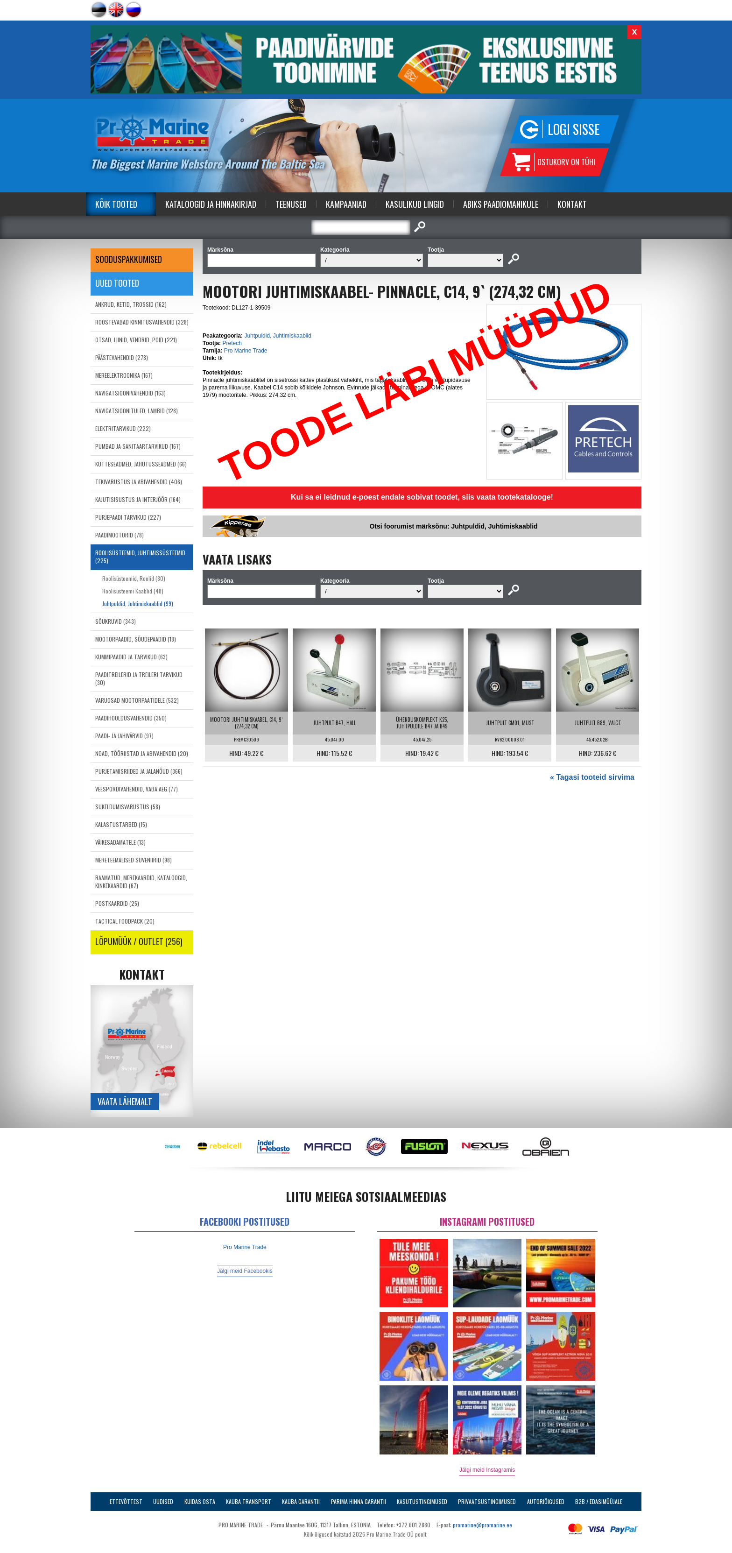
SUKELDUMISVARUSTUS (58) (127, 807)
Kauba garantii (301, 1501)
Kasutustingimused (422, 1501)
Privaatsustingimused (487, 1501)
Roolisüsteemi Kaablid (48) (132, 591)
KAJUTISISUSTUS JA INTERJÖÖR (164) (138, 499)
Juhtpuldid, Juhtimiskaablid (277, 335)
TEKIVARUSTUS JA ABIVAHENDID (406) (138, 482)
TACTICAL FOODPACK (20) (125, 921)
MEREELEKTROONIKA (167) (124, 375)
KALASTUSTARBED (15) (121, 824)
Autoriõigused (545, 1501)
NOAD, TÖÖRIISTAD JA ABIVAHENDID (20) (141, 753)
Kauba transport (248, 1501)
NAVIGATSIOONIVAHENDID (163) (130, 393)
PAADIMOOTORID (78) (119, 535)
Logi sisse (574, 129)
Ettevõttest (126, 1501)
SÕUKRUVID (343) (115, 621)
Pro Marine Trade (245, 350)
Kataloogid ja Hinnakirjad (210, 204)
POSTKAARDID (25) (117, 903)
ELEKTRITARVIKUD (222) (123, 428)
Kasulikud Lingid (415, 204)
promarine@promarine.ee (482, 1525)
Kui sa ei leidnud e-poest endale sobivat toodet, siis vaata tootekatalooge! (422, 497)
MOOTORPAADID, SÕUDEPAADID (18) (135, 639)
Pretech (231, 343)
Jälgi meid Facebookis (245, 1271)
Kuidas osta (199, 1501)
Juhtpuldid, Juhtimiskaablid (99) (137, 603)
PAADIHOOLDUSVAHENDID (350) (131, 718)
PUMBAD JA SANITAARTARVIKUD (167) (138, 446)
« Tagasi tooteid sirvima (592, 777)
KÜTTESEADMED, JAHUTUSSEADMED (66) (141, 464)
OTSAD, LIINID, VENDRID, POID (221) (136, 340)
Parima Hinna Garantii (358, 1501)
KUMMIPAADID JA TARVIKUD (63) (131, 657)
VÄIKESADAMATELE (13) (120, 842)
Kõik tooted (116, 204)
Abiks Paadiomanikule (500, 204)
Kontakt (572, 204)
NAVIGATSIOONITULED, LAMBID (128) (136, 411)
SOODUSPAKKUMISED (128, 259)
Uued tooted (117, 283)
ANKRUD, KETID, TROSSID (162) (131, 304)
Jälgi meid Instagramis (487, 1470)
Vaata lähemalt (125, 1101)
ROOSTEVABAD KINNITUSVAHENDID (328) (142, 322)
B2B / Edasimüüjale (598, 1501)
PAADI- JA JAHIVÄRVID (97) (124, 736)
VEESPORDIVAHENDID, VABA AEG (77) (136, 789)
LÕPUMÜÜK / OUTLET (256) (139, 941)
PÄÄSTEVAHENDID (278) (121, 357)
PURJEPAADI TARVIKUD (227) (128, 517)
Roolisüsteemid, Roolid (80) (133, 578)
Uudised (163, 1501)
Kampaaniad (346, 204)
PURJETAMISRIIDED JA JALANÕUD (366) (139, 771)
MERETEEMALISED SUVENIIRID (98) (133, 860)
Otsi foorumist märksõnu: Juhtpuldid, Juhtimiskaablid (453, 526)
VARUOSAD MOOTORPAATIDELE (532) (137, 700)
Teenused (291, 204)
